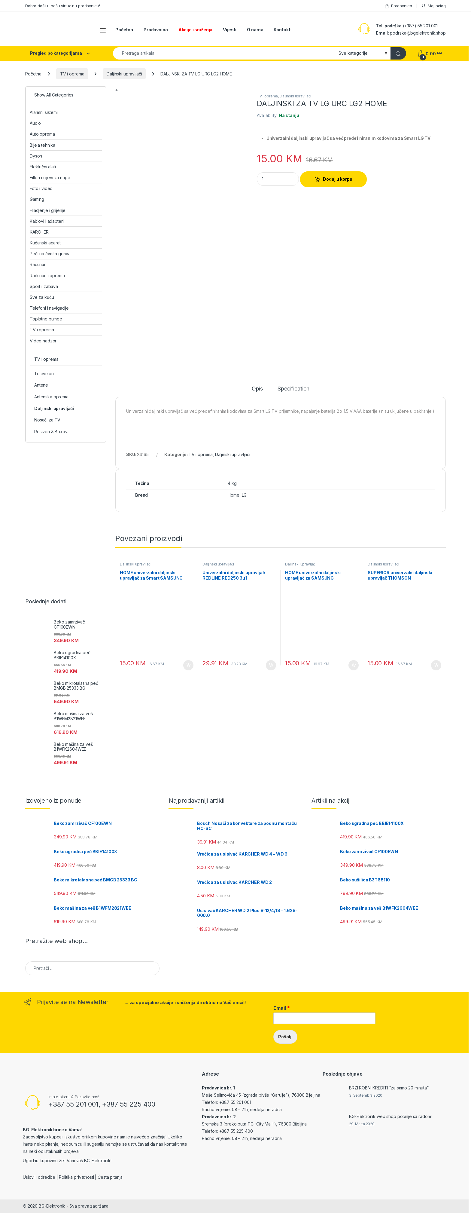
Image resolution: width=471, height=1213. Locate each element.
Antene (41, 384)
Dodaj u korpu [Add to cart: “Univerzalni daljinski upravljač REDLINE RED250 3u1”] (271, 665)
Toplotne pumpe (46, 318)
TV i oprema (72, 73)
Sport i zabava (44, 286)
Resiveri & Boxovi (51, 431)
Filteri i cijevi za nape (50, 177)
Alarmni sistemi (44, 112)
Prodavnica (398, 5)
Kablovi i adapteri (46, 221)
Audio (35, 123)
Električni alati (43, 166)
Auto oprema (42, 133)
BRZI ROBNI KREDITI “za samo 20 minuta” (389, 1087)
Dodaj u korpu (337, 179)
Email (281, 1008)
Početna (124, 29)
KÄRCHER (39, 231)
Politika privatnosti (76, 1177)
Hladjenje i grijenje (47, 210)
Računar (38, 264)
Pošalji (285, 1036)
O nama (255, 29)
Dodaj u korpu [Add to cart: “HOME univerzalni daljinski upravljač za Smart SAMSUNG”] (188, 665)
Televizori (44, 373)
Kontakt (282, 29)
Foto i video (41, 188)
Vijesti (229, 29)
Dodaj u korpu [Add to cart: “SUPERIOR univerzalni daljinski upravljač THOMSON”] (436, 665)
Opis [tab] (257, 389)
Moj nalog (433, 5)
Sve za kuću (42, 297)
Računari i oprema (47, 275)
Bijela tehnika (42, 145)
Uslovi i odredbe (39, 1177)
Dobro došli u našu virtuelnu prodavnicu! (62, 5)
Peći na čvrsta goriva (50, 253)
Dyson (36, 155)
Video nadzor (43, 340)
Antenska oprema (51, 396)
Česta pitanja (110, 1177)
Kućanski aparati (46, 242)
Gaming (37, 199)
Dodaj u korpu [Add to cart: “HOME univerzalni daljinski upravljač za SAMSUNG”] (353, 665)
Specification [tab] (293, 389)
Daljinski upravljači (124, 73)
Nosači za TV (47, 419)
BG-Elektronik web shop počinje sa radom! (390, 1116)
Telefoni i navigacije (49, 308)
